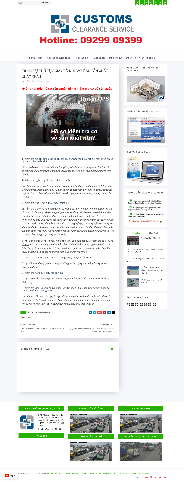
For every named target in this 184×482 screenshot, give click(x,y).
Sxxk (34, 81)
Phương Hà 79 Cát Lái (151, 238)
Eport (129, 58)
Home (32, 58)
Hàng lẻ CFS (99, 58)
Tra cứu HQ (82, 58)
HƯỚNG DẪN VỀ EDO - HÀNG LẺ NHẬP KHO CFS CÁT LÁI (152, 270)
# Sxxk (30, 312)
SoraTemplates (31, 473)
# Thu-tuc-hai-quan (43, 312)
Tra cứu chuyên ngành (59, 58)
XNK (40, 58)
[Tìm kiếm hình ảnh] (50, 2)
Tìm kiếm (45, 2)
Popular (136, 233)
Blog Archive (155, 233)
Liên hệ (151, 58)
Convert (139, 58)
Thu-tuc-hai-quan (43, 81)
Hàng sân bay (116, 58)
